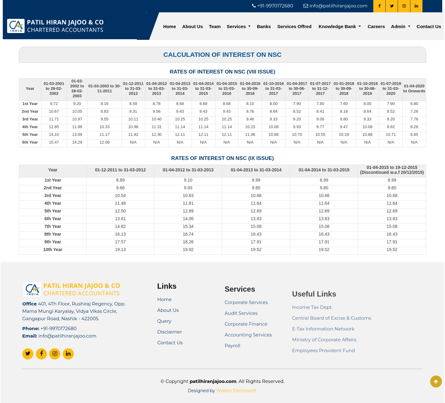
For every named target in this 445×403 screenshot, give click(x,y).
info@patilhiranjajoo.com (67, 351)
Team (215, 26)
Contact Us (429, 26)
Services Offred (294, 26)
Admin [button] (399, 26)
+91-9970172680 (58, 344)
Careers (376, 26)
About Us (192, 26)
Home (169, 26)
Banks (264, 26)
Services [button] (237, 26)
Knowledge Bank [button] (338, 26)
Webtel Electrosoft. (236, 390)
